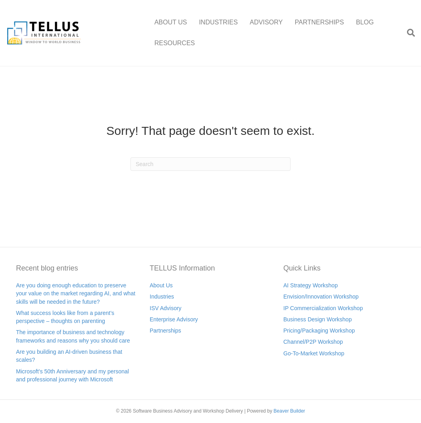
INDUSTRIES (218, 22)
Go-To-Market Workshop (313, 353)
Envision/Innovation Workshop (321, 296)
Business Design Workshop (317, 319)
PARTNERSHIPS (319, 22)
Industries (162, 296)
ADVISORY (266, 22)
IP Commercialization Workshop (323, 308)
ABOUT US (170, 22)
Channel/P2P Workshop (313, 342)
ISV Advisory (165, 308)
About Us (161, 285)
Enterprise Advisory (174, 319)
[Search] (408, 33)
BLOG (364, 22)
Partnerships (165, 330)
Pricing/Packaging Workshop (319, 330)
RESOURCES (174, 43)
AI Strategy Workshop (310, 285)
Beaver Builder (289, 411)
